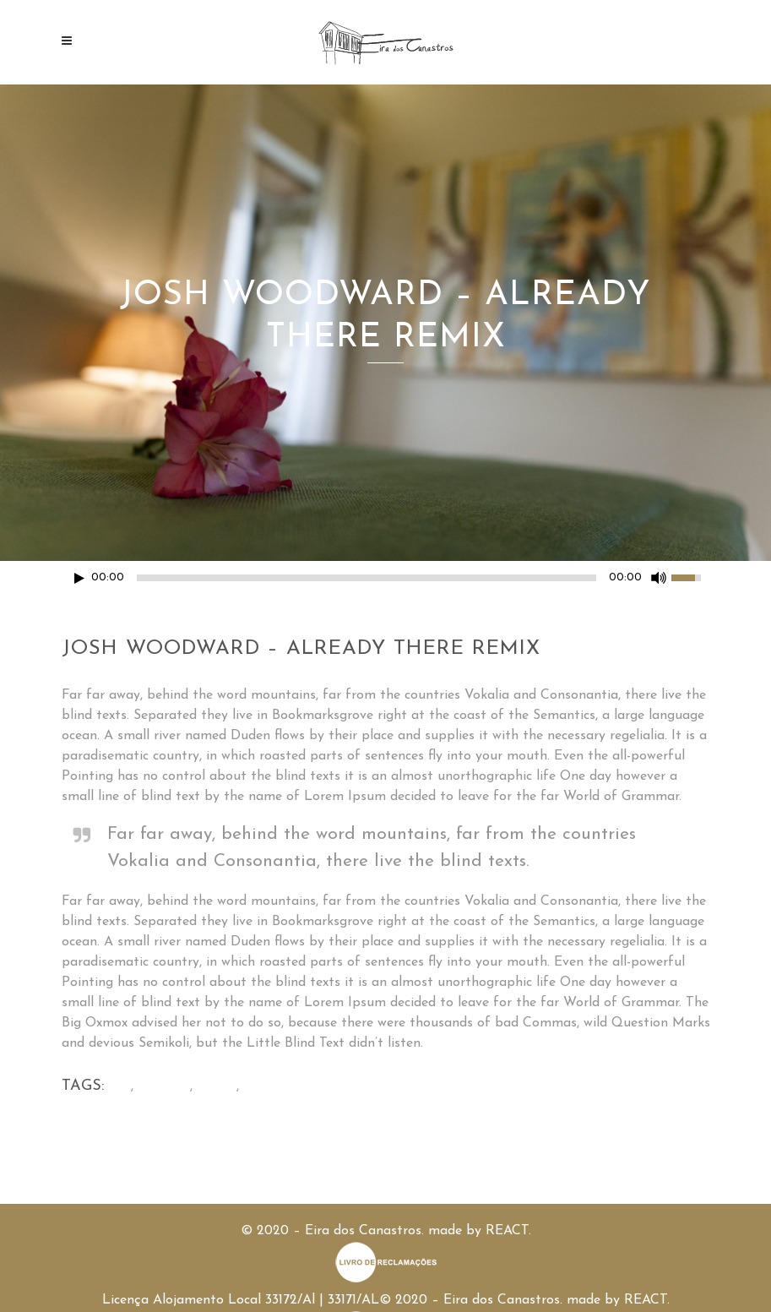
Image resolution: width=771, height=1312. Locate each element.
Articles (164, 1086)
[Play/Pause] (79, 578)
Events (266, 1086)
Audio (216, 1086)
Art (119, 1086)
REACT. (508, 1231)
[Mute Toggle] (658, 578)
